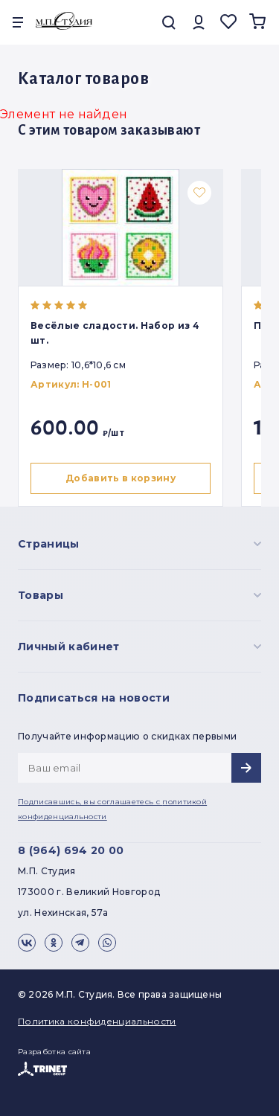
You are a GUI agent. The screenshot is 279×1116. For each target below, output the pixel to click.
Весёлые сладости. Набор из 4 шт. (115, 333)
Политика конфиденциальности (97, 1021)
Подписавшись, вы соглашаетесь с (112, 809)
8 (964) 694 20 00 (71, 850)
